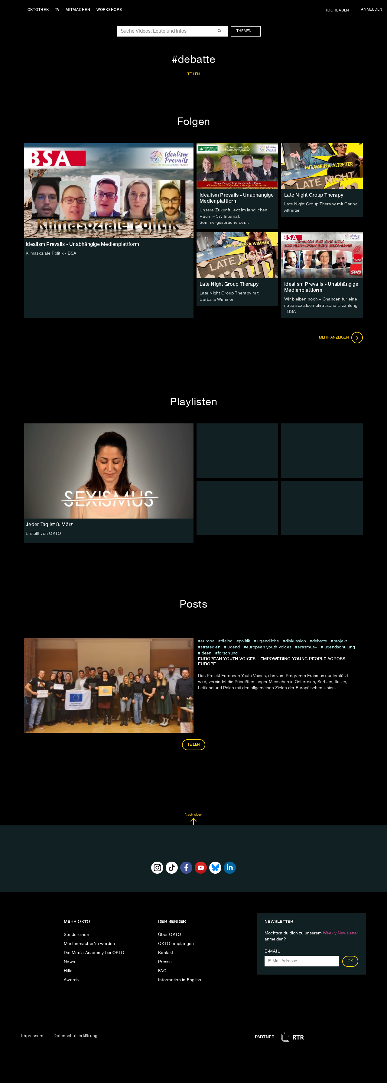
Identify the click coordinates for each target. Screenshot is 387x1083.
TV (58, 10)
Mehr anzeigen (341, 336)
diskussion (295, 640)
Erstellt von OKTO (43, 533)
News (69, 961)
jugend (233, 646)
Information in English (179, 979)
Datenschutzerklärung (75, 1035)
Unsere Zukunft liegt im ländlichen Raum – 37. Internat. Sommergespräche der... (234, 216)
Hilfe (68, 970)
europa (207, 640)
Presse (165, 961)
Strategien (210, 646)
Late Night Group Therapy (313, 195)
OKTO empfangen (176, 942)
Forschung (228, 652)
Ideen (206, 652)
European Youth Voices (268, 646)
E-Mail (272, 950)
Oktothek (39, 10)
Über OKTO (169, 933)
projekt (340, 640)
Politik (244, 640)
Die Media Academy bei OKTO (94, 952)
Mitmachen (79, 10)
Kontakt (165, 952)
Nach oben (193, 818)
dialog (227, 640)
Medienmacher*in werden (89, 942)
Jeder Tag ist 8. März (49, 523)
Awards (71, 979)
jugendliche (267, 640)
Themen (247, 31)
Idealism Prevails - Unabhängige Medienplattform (237, 198)
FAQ (162, 970)
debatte (319, 640)
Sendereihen (76, 933)
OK (350, 960)
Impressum (32, 1035)
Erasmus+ (307, 646)
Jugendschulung (339, 646)
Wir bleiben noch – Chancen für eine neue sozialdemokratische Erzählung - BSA (321, 305)
